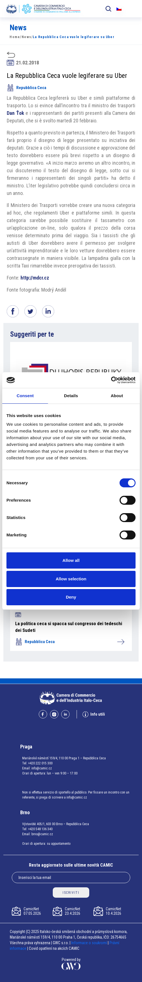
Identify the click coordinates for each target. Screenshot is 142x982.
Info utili (94, 714)
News (26, 37)
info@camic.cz (41, 768)
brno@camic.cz (42, 834)
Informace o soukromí (89, 943)
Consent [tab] (25, 395)
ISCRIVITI (71, 893)
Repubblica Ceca (26, 87)
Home (15, 37)
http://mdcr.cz (34, 278)
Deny (71, 597)
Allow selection (71, 578)
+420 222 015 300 (40, 763)
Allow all (71, 560)
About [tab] (117, 395)
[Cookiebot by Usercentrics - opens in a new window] (111, 380)
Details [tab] (71, 395)
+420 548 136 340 (40, 829)
